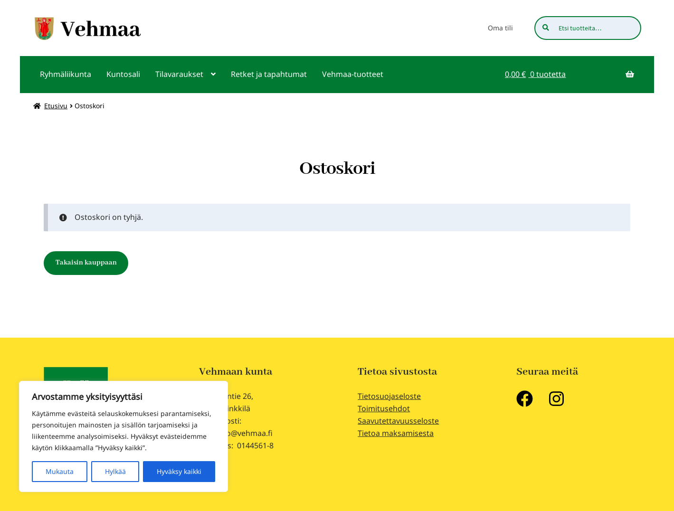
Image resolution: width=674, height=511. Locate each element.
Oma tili (500, 27)
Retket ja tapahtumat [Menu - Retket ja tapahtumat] (269, 74)
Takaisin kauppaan (86, 262)
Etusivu (55, 105)
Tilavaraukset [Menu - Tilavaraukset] (179, 74)
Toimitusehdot (384, 408)
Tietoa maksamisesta (396, 433)
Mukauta (60, 471)
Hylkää (115, 471)
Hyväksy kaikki (179, 471)
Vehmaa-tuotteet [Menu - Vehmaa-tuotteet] (352, 74)
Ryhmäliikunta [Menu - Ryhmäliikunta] (65, 74)
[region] (123, 436)
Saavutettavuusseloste (398, 421)
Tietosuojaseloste (389, 396)
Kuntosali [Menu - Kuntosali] (123, 74)
